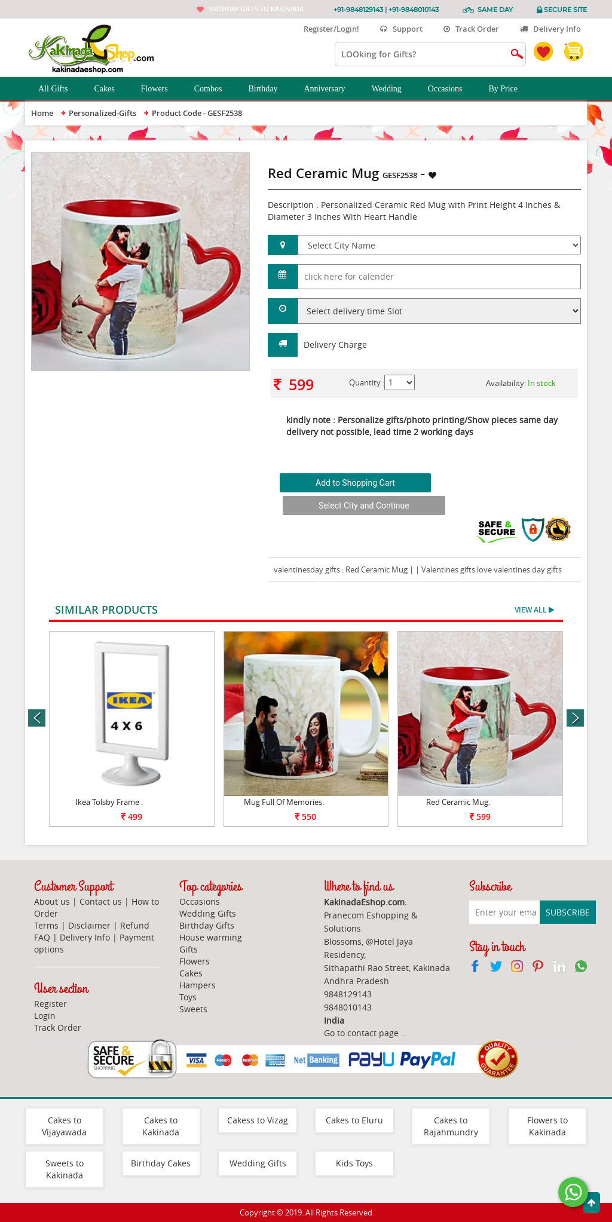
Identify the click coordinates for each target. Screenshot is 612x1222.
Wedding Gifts (207, 913)
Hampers (197, 985)
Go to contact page (361, 1033)
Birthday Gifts (206, 925)
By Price (509, 89)
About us (52, 901)
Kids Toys (354, 1163)
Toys (188, 997)
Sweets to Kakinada (64, 1169)
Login (45, 1015)
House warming (210, 937)
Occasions (452, 89)
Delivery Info (550, 28)
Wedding (393, 89)
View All (534, 610)
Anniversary (331, 89)
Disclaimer (89, 925)
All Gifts (59, 89)
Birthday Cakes (161, 1163)
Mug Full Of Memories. (284, 802)
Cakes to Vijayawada (64, 1126)
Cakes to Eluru (354, 1120)
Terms (46, 925)
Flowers (161, 89)
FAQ (42, 937)
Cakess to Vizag (257, 1120)
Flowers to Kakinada (547, 1126)
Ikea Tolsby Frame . (109, 802)
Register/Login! (326, 28)
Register (50, 1003)
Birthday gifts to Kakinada (256, 8)
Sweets (193, 1009)
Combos (214, 89)
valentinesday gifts (307, 569)
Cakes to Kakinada (160, 1126)
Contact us (100, 901)
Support (401, 28)
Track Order (471, 28)
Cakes (110, 89)
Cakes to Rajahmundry (451, 1126)
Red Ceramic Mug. (458, 802)
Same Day (495, 9)
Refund (134, 925)
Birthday (269, 89)
